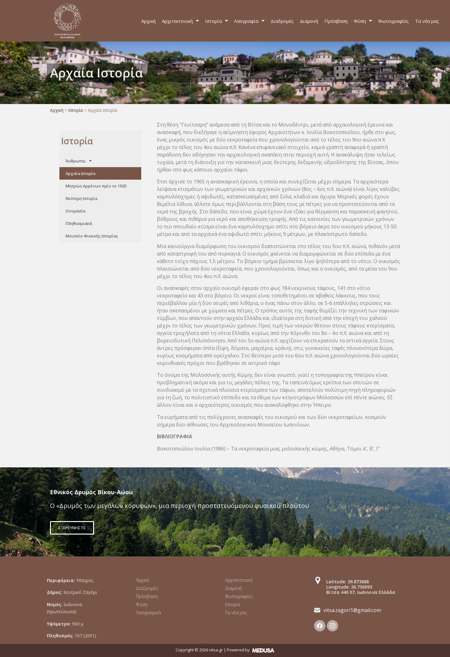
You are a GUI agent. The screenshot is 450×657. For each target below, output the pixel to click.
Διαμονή (309, 21)
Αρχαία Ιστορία (80, 173)
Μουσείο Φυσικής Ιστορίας (92, 236)
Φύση (363, 20)
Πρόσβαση (336, 21)
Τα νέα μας (427, 21)
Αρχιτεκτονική (180, 20)
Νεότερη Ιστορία (82, 198)
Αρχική (148, 21)
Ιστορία (216, 20)
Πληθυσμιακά (79, 223)
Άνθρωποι (79, 161)
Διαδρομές (282, 21)
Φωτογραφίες (393, 21)
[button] (72, 528)
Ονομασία (75, 211)
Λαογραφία (249, 20)
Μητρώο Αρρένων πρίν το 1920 (96, 186)
